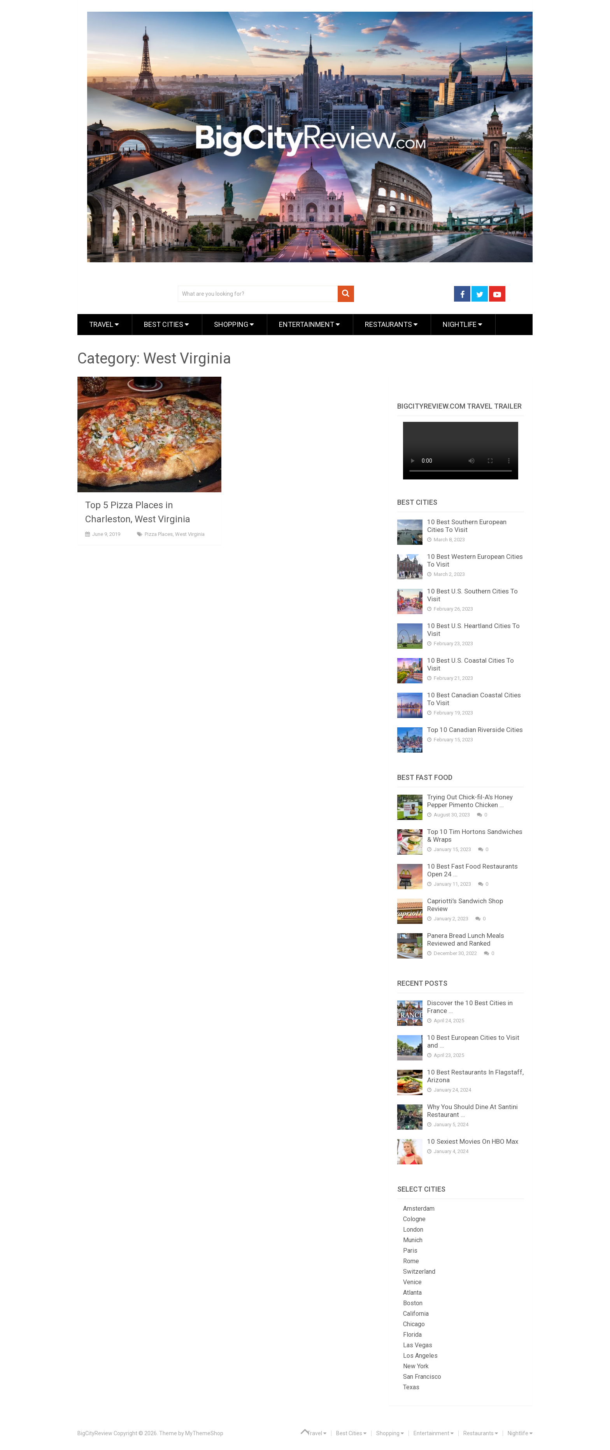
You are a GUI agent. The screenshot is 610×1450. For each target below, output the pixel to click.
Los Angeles (420, 1355)
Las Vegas (417, 1345)
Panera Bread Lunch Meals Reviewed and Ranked (465, 939)
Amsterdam (419, 1208)
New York (416, 1366)
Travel (104, 324)
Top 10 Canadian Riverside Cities (475, 730)
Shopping (234, 324)
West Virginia (190, 534)
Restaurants (391, 324)
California (416, 1313)
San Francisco (422, 1376)
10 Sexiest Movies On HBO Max (472, 1141)
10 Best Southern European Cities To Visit (467, 526)
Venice (412, 1282)
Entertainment (309, 324)
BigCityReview (94, 1433)
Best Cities (166, 324)
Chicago (414, 1324)
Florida (412, 1334)
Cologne (414, 1219)
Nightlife (462, 324)
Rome (411, 1261)
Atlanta (412, 1292)
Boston (412, 1303)
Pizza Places (159, 534)
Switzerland (419, 1271)
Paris (410, 1250)
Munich (412, 1240)
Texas (411, 1387)
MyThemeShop (204, 1433)
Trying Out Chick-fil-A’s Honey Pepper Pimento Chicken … (470, 801)
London (413, 1229)
